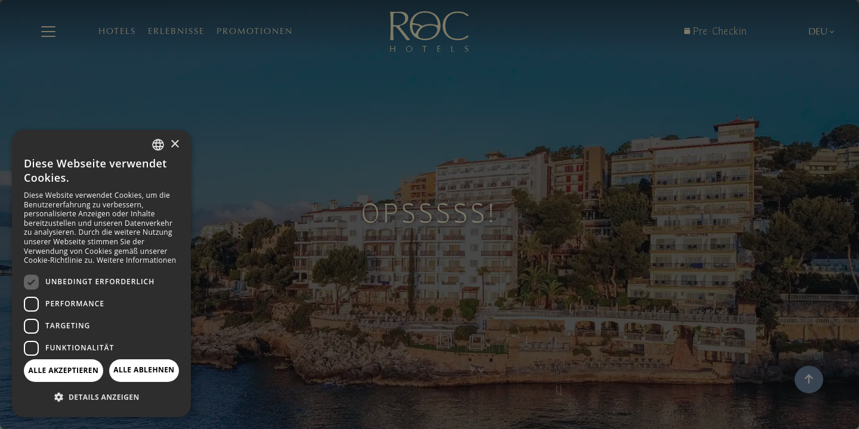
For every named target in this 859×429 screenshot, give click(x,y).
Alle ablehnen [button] (143, 370)
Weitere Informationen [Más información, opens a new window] (137, 260)
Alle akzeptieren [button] (64, 370)
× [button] (174, 144)
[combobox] (158, 145)
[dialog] (101, 273)
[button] (101, 397)
